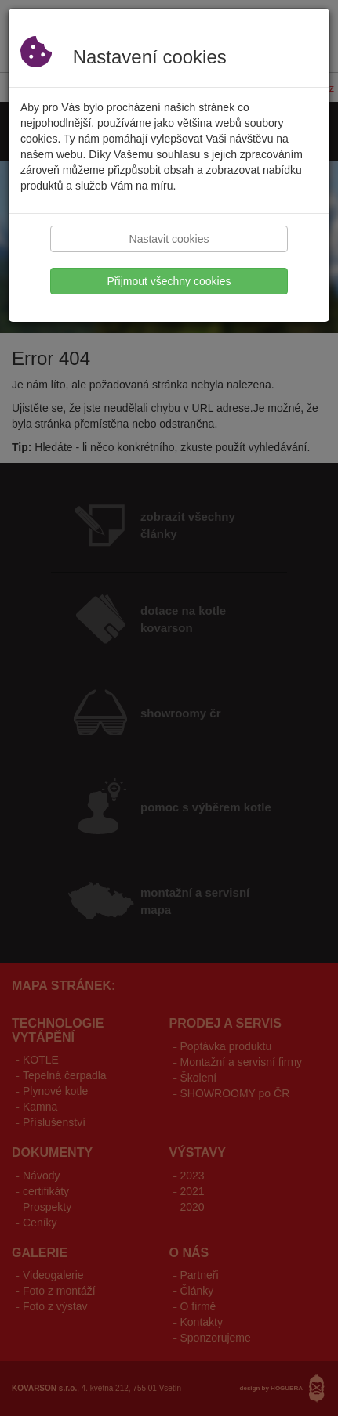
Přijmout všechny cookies (169, 281)
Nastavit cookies (169, 239)
